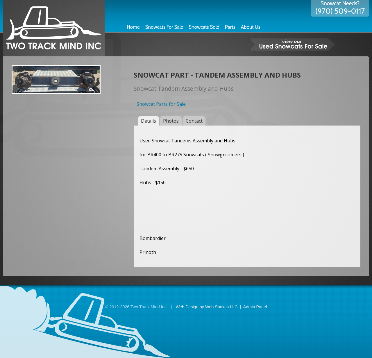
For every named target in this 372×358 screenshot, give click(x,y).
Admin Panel (255, 307)
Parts (230, 27)
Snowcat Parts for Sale (161, 104)
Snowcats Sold (204, 27)
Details (148, 121)
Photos (171, 121)
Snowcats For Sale (164, 27)
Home (133, 27)
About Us (250, 27)
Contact (194, 121)
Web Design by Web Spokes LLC (207, 307)
